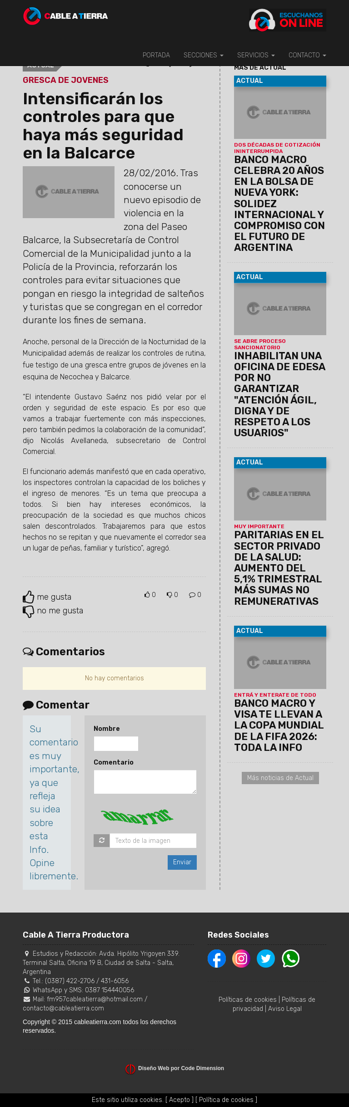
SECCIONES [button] (204, 55)
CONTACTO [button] (307, 55)
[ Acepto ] (179, 1100)
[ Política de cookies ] (226, 1100)
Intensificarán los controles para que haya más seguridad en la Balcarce (103, 126)
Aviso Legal (285, 1009)
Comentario (114, 762)
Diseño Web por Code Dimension (181, 1068)
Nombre (107, 729)
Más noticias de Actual (280, 778)
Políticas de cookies (248, 1000)
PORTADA (156, 55)
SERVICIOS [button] (256, 55)
